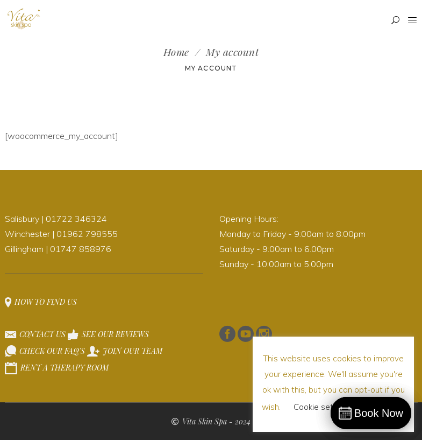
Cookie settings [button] (323, 407)
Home (176, 52)
